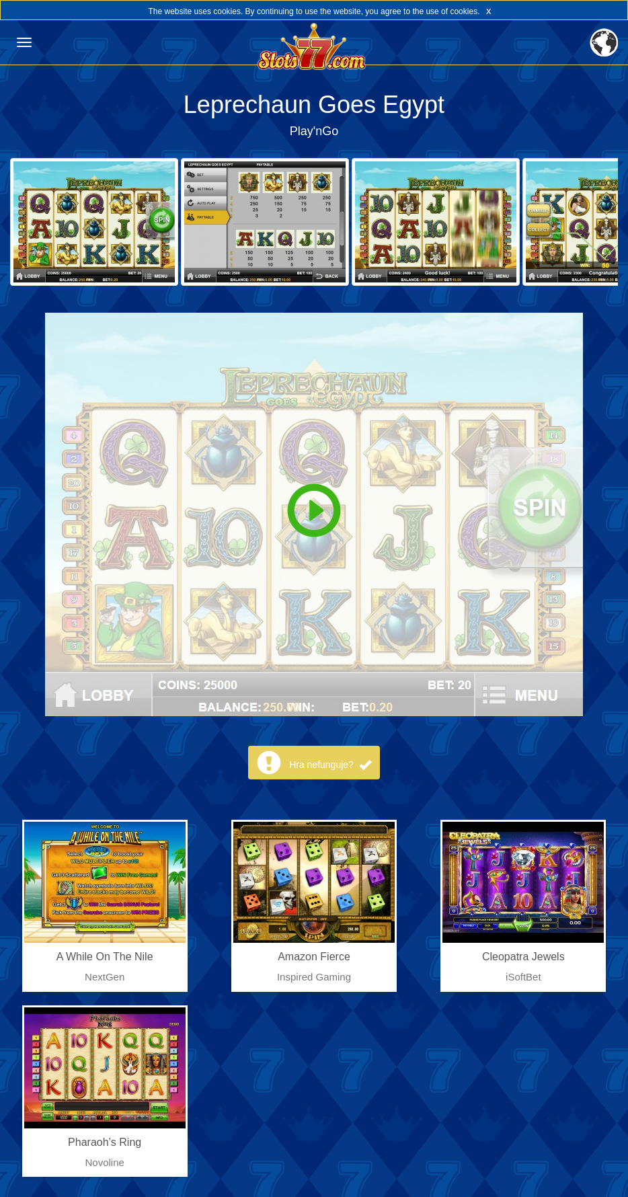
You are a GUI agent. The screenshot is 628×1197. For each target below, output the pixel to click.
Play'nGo (314, 131)
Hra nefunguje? (330, 764)
